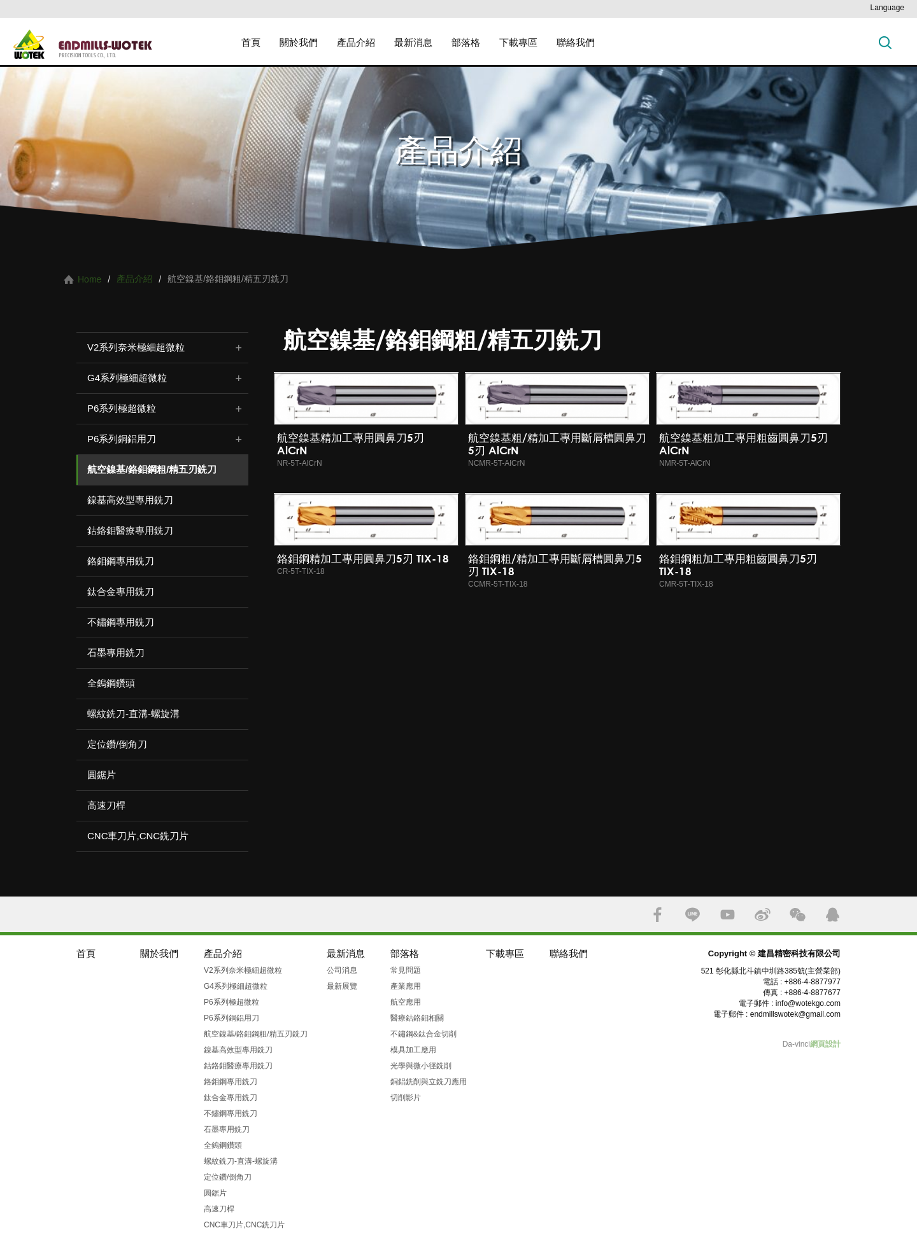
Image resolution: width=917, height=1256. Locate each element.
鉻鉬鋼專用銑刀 (120, 560)
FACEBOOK (657, 915)
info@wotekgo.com (808, 1003)
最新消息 (413, 42)
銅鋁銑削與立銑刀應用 (428, 1081)
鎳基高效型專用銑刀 (130, 499)
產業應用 (405, 986)
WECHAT (798, 915)
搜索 (885, 42)
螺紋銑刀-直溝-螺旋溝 (133, 713)
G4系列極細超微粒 (127, 377)
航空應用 (405, 1002)
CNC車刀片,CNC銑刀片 (137, 835)
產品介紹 (356, 42)
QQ (833, 915)
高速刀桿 (106, 805)
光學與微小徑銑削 (420, 1065)
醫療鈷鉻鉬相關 (417, 1018)
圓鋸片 (101, 774)
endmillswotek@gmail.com (795, 1014)
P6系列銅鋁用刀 (121, 438)
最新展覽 (342, 986)
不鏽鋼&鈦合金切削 (423, 1033)
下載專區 (518, 42)
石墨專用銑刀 (116, 652)
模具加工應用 (413, 1049)
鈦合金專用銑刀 (120, 591)
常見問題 (405, 970)
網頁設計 (825, 1044)
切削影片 (405, 1097)
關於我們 (299, 42)
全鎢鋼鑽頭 (111, 683)
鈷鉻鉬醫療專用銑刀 (130, 530)
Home (89, 279)
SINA (763, 915)
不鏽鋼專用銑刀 (120, 622)
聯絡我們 (576, 42)
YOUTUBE (728, 915)
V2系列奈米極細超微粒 (136, 347)
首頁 (250, 42)
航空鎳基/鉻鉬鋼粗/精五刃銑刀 (152, 469)
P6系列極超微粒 (121, 408)
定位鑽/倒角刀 (117, 744)
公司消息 (342, 970)
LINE (692, 915)
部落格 (465, 42)
